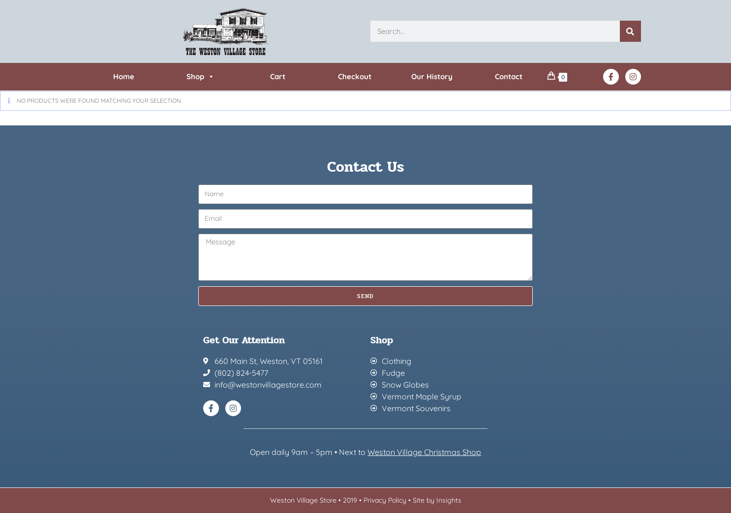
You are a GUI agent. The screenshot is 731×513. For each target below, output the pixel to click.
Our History (432, 76)
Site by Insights (437, 500)
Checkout (354, 76)
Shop (200, 76)
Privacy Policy (385, 500)
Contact (508, 76)
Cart (277, 76)
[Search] (630, 31)
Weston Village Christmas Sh (419, 452)
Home (123, 76)
